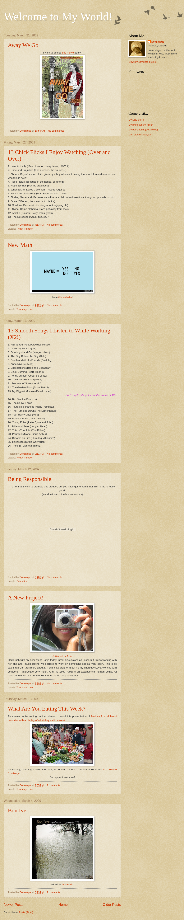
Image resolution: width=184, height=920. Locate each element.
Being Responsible (29, 479)
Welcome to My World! (58, 16)
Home (63, 905)
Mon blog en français (139, 134)
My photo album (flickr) (140, 124)
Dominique (157, 41)
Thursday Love (24, 309)
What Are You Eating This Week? (46, 708)
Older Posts (112, 905)
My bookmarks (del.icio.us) (143, 129)
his (64, 884)
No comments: (56, 130)
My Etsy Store (136, 119)
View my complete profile (142, 61)
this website (65, 297)
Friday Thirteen (24, 228)
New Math (20, 245)
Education (21, 581)
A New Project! (26, 597)
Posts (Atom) (26, 912)
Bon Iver (18, 810)
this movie (68, 52)
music (70, 884)
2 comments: (54, 785)
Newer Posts (13, 905)
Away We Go (23, 45)
